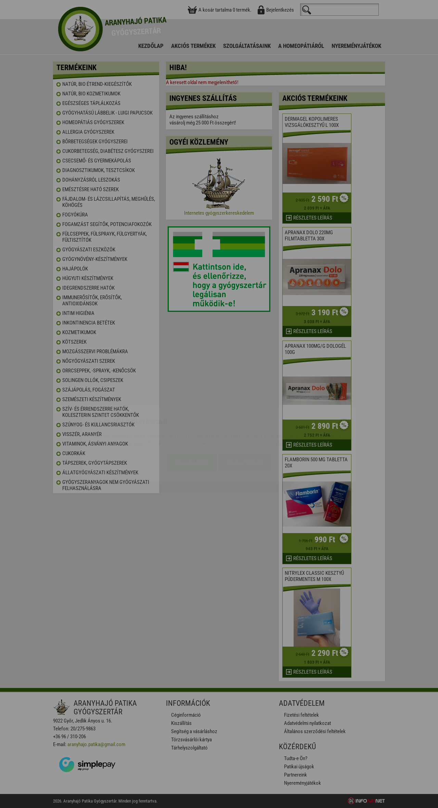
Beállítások (245, 422)
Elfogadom (192, 422)
